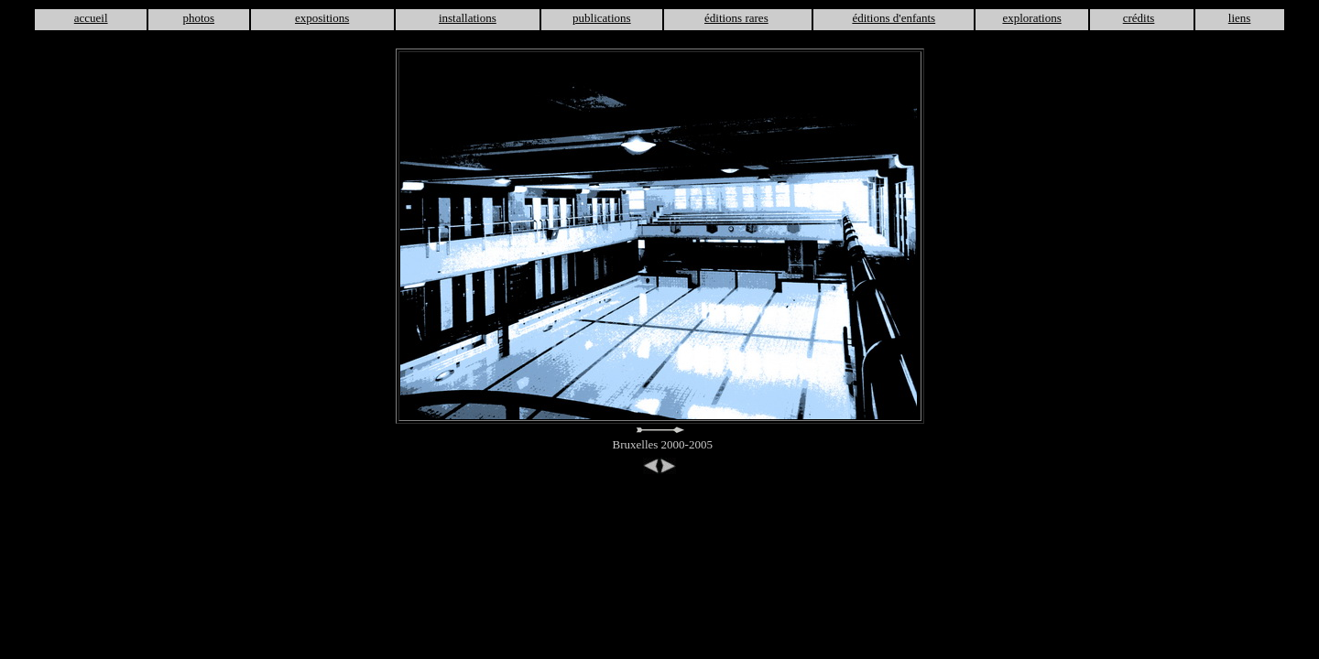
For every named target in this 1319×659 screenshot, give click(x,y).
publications (601, 18)
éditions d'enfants (893, 18)
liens (1239, 18)
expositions (322, 18)
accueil (91, 18)
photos (198, 18)
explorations (1031, 18)
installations (467, 18)
